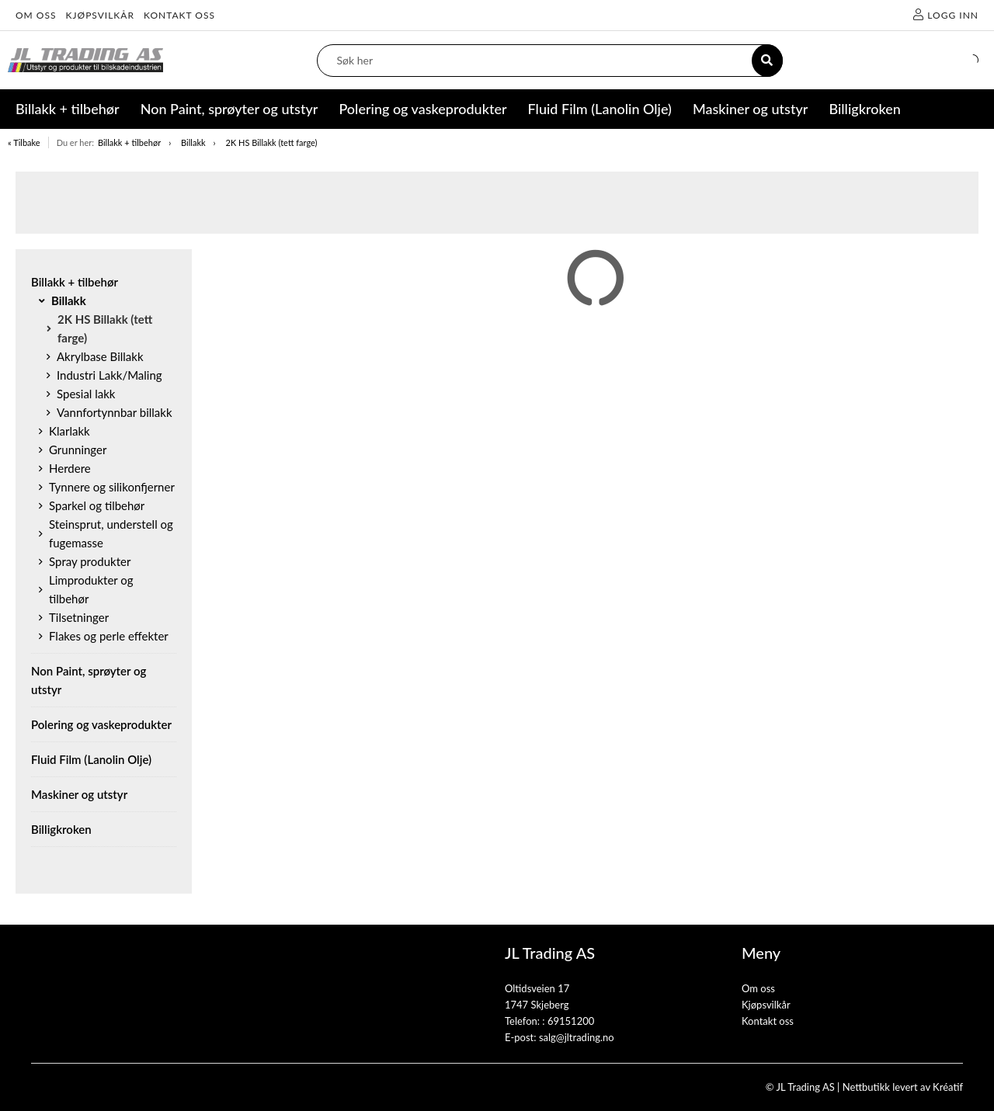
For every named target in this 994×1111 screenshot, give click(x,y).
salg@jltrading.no (576, 1037)
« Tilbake (24, 142)
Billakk (193, 142)
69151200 (570, 1021)
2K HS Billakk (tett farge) (272, 142)
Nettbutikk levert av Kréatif (903, 1087)
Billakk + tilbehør (129, 142)
